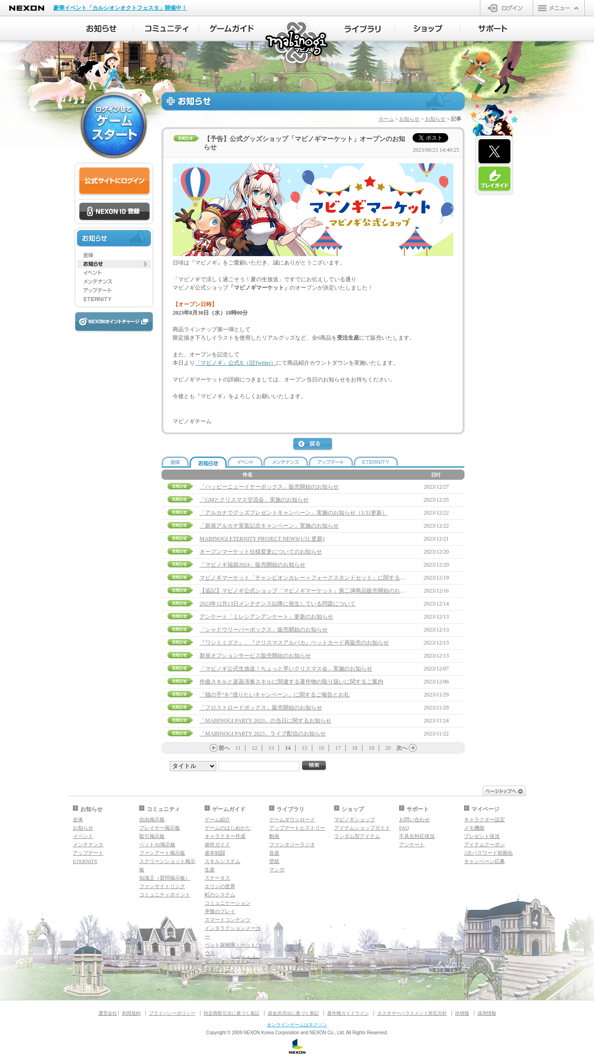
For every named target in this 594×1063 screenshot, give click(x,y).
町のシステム (220, 894)
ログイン (506, 8)
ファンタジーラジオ (292, 844)
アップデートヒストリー (297, 828)
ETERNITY (85, 861)
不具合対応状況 (417, 836)
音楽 (274, 853)
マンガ (276, 869)
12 (254, 748)
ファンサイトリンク (162, 886)
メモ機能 (474, 828)
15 (304, 748)
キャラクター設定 (484, 819)
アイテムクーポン (484, 844)
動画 (274, 836)
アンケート (412, 844)
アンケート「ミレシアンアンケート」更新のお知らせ (266, 616)
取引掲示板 (152, 836)
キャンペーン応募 (484, 861)
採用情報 (487, 1013)
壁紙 (274, 861)
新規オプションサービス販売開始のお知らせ (255, 655)
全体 (78, 819)
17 (338, 748)
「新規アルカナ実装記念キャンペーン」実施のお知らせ (269, 525)
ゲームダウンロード (292, 819)
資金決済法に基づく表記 (293, 1013)
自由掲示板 (152, 819)
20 (388, 748)
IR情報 (462, 1013)
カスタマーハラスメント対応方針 (412, 1013)
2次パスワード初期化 (488, 853)
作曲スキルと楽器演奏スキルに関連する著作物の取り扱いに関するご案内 (291, 681)
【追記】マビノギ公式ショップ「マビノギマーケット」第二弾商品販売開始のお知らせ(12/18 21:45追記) (329, 590)
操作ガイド (217, 844)
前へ (224, 748)
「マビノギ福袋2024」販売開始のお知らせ (252, 564)
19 (371, 748)
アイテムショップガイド (362, 828)
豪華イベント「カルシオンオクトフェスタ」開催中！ (120, 8)
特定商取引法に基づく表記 (231, 1013)
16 (321, 748)
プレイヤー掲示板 (159, 828)
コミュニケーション (228, 903)
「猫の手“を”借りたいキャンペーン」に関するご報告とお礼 (274, 694)
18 (354, 748)
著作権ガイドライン (348, 1013)
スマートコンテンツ (228, 919)
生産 (210, 869)
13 (271, 748)
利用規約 (131, 1013)
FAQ (404, 828)
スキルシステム (222, 861)
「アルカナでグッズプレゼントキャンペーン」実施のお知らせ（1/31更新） (293, 512)
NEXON (26, 8)
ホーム (386, 119)
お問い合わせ (414, 819)
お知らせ (409, 119)
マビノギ (297, 42)
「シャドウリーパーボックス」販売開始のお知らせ (264, 629)
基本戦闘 (215, 853)
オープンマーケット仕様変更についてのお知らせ (261, 551)
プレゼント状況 (482, 836)
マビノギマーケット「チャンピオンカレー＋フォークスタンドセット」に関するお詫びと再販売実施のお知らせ (339, 577)
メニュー (558, 8)
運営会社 (107, 1013)
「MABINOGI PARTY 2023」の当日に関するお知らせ (265, 720)
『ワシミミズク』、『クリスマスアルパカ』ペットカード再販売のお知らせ (294, 642)
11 (238, 748)
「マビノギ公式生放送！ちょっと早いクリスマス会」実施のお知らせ (286, 668)
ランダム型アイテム (357, 836)
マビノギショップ (354, 819)
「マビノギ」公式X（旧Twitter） (235, 363)
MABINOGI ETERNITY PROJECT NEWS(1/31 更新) (262, 538)
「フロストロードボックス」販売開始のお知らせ (261, 707)
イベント (83, 836)
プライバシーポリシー (172, 1013)
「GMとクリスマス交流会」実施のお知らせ (254, 499)
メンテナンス (88, 844)
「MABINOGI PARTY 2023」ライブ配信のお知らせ (263, 733)
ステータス (217, 878)
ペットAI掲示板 (157, 844)
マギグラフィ (220, 970)
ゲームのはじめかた (228, 828)
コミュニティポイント (164, 894)
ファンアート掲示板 (162, 853)
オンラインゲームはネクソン (297, 1024)
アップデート (88, 853)
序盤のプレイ (220, 911)
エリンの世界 (220, 886)
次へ (401, 748)
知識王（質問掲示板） (164, 878)
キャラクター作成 (225, 836)
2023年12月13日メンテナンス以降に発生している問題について (277, 603)
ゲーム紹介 (217, 819)
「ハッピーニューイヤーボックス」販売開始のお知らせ (269, 486)
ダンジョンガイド (225, 961)
